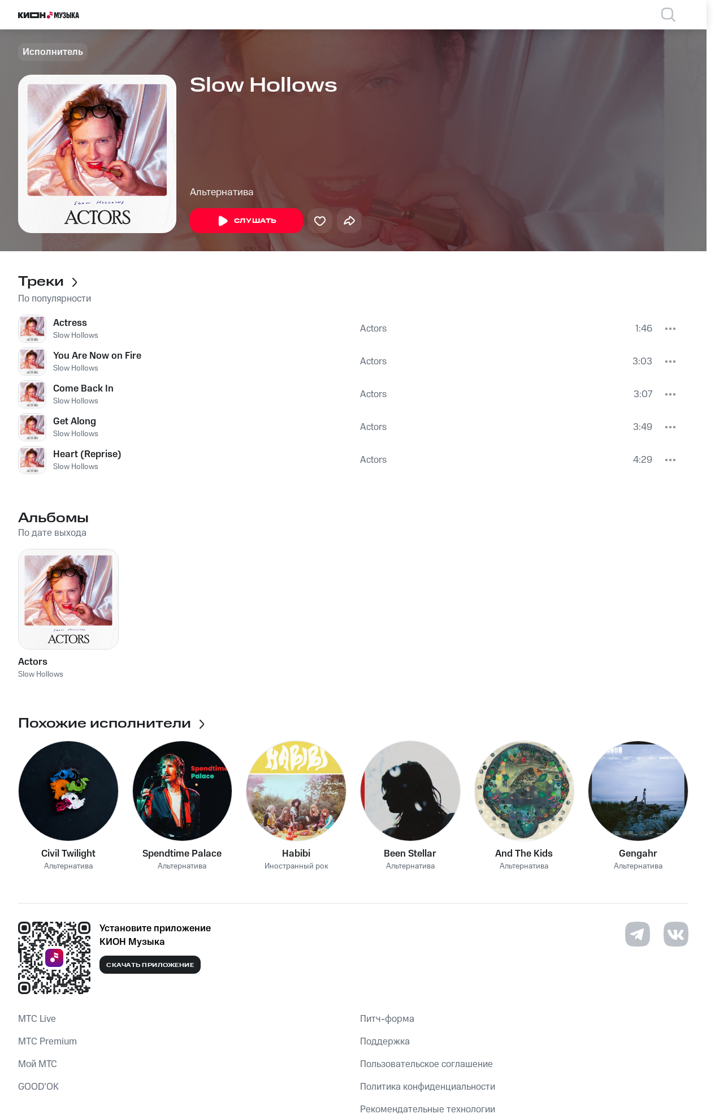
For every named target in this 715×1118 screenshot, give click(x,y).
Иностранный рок (296, 866)
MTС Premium (47, 1041)
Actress (70, 323)
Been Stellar (410, 853)
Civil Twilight (68, 853)
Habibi (296, 853)
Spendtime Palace (182, 853)
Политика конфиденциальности (427, 1087)
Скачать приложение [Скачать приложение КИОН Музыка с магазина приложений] (150, 965)
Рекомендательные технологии (427, 1109)
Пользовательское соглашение (426, 1064)
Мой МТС (37, 1064)
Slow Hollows (75, 335)
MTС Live (37, 1019)
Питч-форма (387, 1019)
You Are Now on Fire (97, 356)
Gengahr (638, 853)
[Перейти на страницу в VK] (676, 934)
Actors (373, 329)
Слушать (246, 221)
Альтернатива (222, 192)
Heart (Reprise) (87, 454)
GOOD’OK (38, 1087)
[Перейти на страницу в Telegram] (637, 934)
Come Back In (83, 388)
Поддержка (385, 1041)
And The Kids (524, 853)
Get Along (74, 421)
